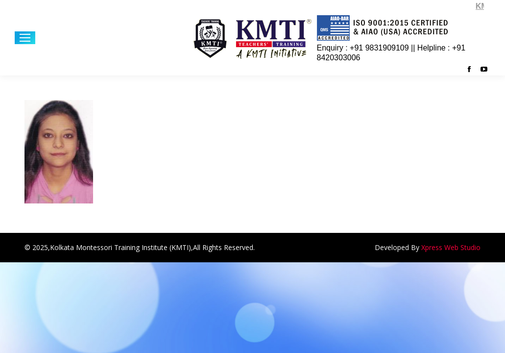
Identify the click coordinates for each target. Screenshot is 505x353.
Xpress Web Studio (451, 247)
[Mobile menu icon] (25, 37)
